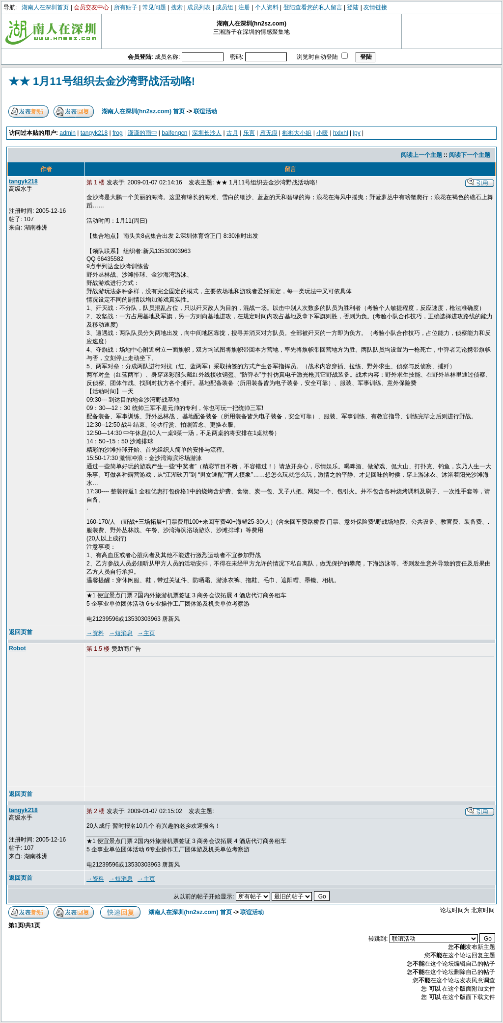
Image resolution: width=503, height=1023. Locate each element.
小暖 (322, 132)
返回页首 (20, 632)
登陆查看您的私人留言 (312, 7)
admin (67, 132)
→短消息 (121, 633)
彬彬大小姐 (296, 132)
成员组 (224, 7)
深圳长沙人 (207, 132)
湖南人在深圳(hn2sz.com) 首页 (143, 111)
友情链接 (375, 7)
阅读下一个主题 (469, 155)
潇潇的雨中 (142, 132)
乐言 (249, 132)
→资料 (95, 633)
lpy (356, 132)
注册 (244, 7)
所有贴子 (126, 7)
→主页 (146, 633)
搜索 (177, 7)
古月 (232, 132)
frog (117, 132)
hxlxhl (340, 132)
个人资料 (267, 7)
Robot (17, 648)
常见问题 (154, 7)
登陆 (353, 7)
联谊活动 (205, 111)
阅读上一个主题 (421, 155)
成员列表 (199, 7)
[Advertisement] (161, 722)
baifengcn (174, 132)
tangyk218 (94, 132)
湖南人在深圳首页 (45, 7)
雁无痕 (269, 132)
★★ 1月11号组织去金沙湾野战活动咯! (101, 81)
